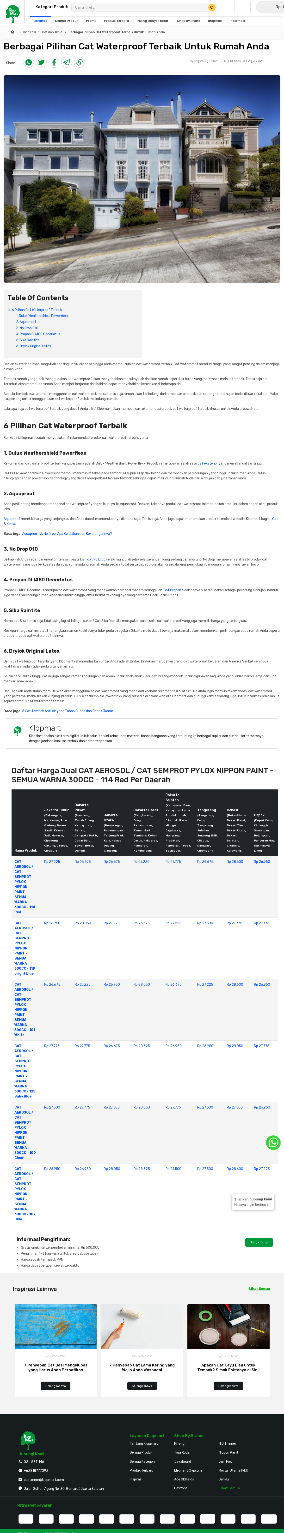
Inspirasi (29, 32)
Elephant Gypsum (188, 1470)
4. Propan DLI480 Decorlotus (38, 334)
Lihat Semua (229, 1488)
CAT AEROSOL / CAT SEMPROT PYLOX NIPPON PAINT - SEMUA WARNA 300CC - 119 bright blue (24, 948)
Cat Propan (172, 590)
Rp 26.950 (262, 862)
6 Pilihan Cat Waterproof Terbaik (37, 310)
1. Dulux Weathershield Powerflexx (42, 316)
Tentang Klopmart (144, 1444)
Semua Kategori (142, 1462)
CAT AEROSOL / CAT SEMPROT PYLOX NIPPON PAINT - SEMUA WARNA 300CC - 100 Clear (25, 1132)
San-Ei (224, 1479)
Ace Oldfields (184, 1479)
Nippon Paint (228, 1452)
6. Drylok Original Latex (33, 346)
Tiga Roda (182, 1452)
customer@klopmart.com (44, 1480)
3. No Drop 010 (27, 328)
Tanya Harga (259, 1242)
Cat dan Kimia (52, 32)
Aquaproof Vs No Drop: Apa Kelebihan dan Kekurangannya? (67, 534)
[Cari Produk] (212, 7)
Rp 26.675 (83, 862)
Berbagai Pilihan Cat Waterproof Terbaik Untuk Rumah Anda (116, 32)
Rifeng (179, 1444)
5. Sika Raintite (28, 340)
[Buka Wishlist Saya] (243, 7)
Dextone (181, 1488)
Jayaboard (182, 1462)
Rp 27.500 (205, 923)
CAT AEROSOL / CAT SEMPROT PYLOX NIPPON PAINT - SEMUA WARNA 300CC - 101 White (24, 1010)
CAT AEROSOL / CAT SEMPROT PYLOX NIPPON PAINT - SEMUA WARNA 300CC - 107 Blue (25, 1194)
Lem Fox (225, 1462)
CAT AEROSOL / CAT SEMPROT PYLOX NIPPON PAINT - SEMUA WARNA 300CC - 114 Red (24, 887)
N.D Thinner (227, 1444)
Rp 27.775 (173, 862)
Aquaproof (12, 519)
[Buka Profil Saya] (227, 7)
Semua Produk (141, 1452)
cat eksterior (208, 463)
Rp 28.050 (83, 923)
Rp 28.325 (142, 1046)
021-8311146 (34, 1462)
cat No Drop (96, 559)
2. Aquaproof (26, 322)
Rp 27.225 (52, 862)
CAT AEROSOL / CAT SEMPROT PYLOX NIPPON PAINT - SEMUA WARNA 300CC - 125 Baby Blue (24, 1071)
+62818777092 (36, 1471)
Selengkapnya (55, 1386)
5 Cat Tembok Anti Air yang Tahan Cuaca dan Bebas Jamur (67, 711)
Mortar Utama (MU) (233, 1470)
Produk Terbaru (141, 1470)
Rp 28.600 (235, 862)
